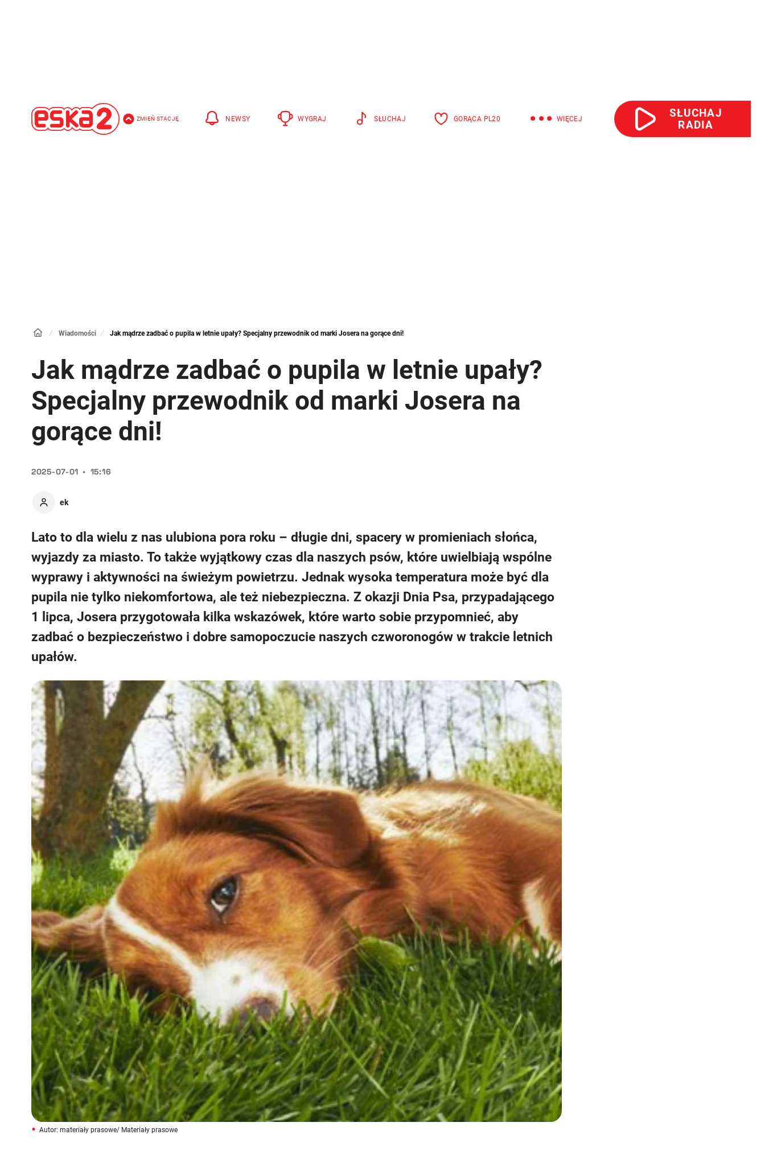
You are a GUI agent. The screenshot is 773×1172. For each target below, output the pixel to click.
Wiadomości (77, 333)
